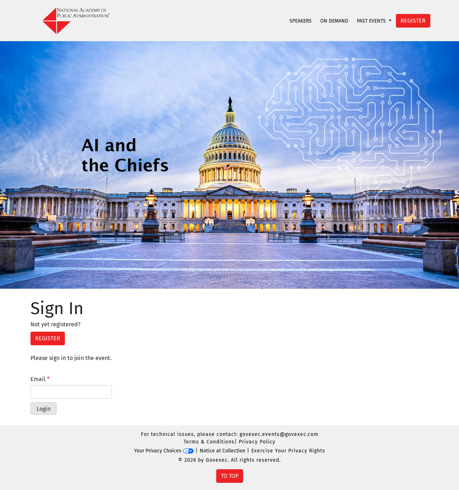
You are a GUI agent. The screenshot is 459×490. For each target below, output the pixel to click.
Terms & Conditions (209, 442)
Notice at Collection (222, 451)
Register (413, 20)
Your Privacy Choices (164, 451)
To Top (229, 475)
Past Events (372, 21)
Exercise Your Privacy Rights (288, 451)
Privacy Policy (257, 442)
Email (39, 379)
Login (44, 408)
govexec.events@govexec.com (279, 434)
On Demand (334, 21)
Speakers (300, 21)
